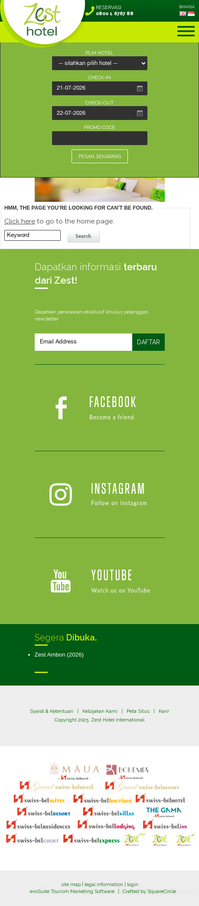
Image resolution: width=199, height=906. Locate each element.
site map (71, 884)
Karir (164, 711)
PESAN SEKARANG (99, 156)
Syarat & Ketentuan (51, 711)
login (132, 884)
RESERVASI (115, 10)
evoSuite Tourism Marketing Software (72, 891)
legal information (104, 884)
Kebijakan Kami (99, 711)
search (84, 236)
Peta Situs (138, 711)
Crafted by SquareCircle (149, 891)
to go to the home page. (59, 221)
